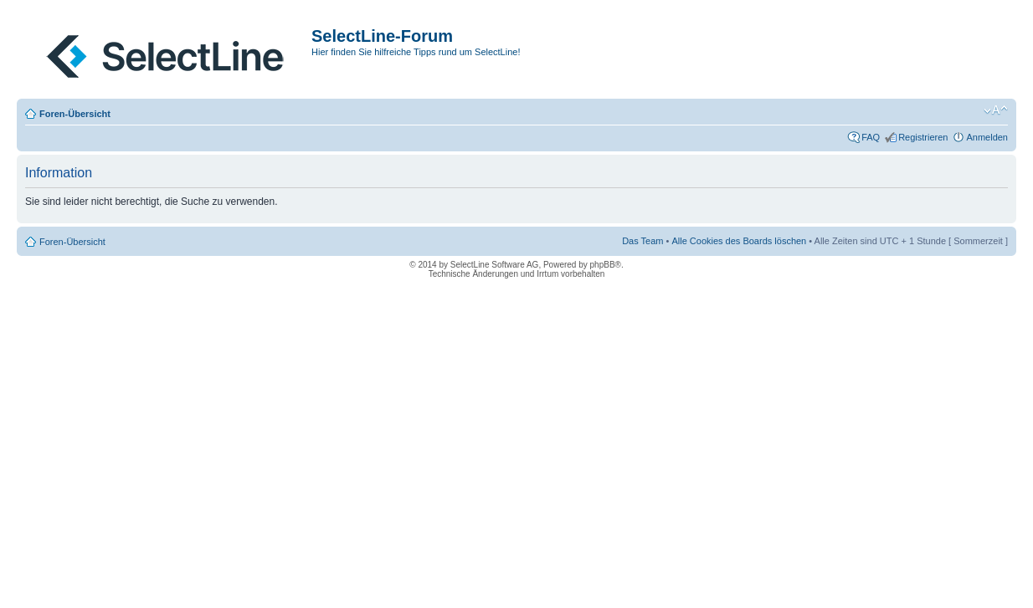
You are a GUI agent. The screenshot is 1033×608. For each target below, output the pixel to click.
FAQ (870, 137)
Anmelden (987, 137)
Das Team (642, 241)
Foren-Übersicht (74, 114)
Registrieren (923, 137)
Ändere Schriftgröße (996, 110)
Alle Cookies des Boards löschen (738, 241)
